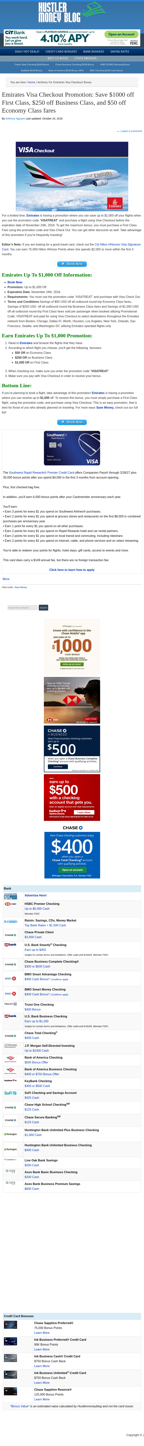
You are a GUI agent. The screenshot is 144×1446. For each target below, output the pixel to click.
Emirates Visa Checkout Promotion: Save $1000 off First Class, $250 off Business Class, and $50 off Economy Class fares (68, 102)
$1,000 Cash (33, 1135)
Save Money (104, 407)
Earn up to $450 (35, 949)
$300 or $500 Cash (37, 966)
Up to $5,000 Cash (37, 908)
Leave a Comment (131, 131)
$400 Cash (32, 1037)
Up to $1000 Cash (37, 1050)
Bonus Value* (20, 1406)
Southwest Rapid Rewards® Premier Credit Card (41, 472)
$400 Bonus (32, 1009)
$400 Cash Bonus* (47, 979)
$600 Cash (32, 1188)
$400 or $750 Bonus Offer (42, 1074)
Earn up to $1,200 (36, 1021)
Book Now (15, 282)
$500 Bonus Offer (36, 1062)
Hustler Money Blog (72, 12)
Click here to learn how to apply (72, 569)
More (6, 579)
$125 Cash (32, 1109)
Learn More (42, 1332)
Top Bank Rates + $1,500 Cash (45, 925)
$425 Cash (32, 1097)
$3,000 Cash (33, 937)
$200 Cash (32, 1165)
